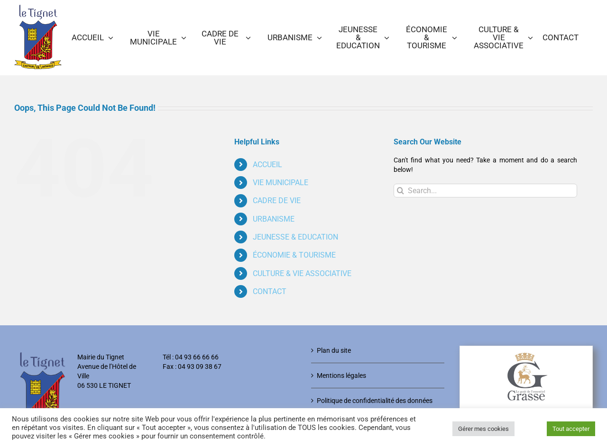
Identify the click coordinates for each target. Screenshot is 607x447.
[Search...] (485, 190)
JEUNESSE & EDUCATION (295, 236)
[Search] (400, 190)
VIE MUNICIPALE (280, 182)
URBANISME (273, 219)
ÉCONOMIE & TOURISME (294, 254)
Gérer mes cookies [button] (483, 428)
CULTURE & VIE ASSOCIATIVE (302, 273)
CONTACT (269, 291)
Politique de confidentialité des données (374, 400)
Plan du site (334, 350)
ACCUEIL (267, 164)
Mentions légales (341, 375)
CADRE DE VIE (277, 200)
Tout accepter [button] (570, 428)
